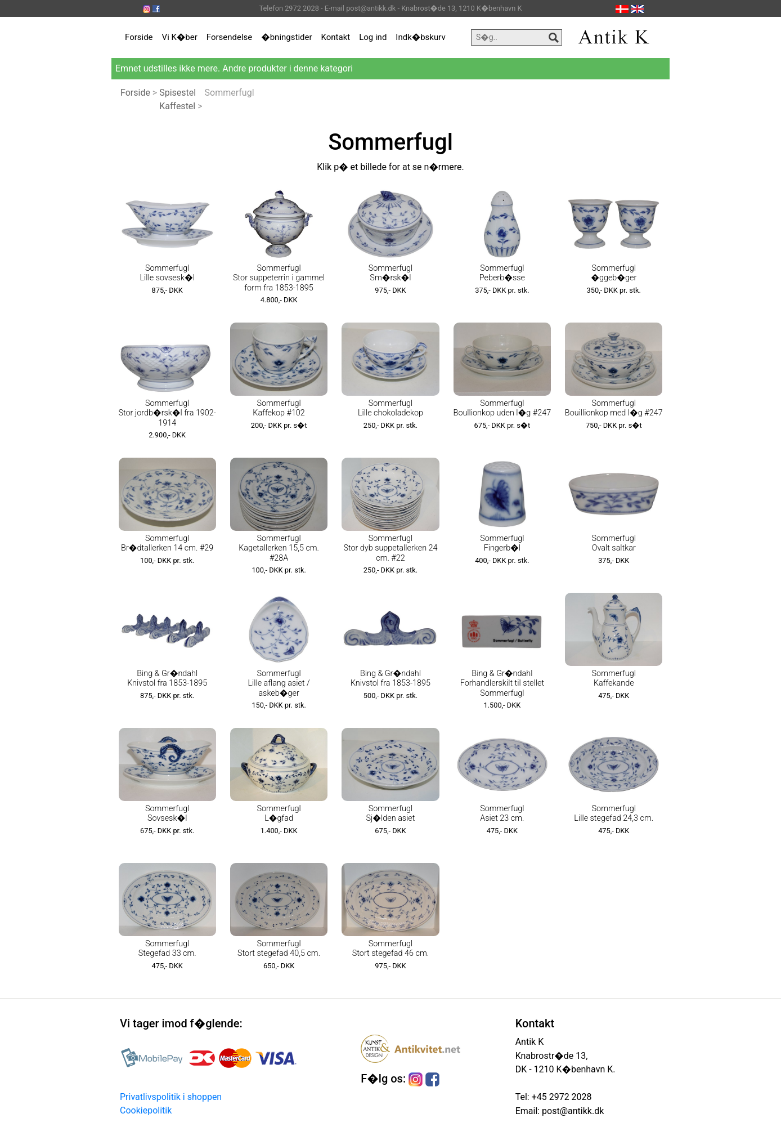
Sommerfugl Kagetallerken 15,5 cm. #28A (279, 548)
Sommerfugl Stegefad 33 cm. (167, 948)
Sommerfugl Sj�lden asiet (390, 813)
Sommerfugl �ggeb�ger (613, 273)
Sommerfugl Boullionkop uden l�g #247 (502, 408)
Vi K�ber (180, 37)
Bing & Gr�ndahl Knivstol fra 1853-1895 (167, 678)
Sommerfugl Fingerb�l (502, 543)
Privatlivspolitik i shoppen (171, 1097)
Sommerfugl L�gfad (278, 813)
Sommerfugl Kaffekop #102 (279, 408)
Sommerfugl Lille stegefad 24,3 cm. (613, 813)
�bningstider (286, 37)
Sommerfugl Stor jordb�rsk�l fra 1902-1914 (167, 413)
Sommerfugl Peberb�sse (502, 273)
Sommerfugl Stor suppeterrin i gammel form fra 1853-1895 (279, 278)
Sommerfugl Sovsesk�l (167, 813)
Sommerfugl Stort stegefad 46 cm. (390, 948)
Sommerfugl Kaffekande (614, 678)
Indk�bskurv (420, 37)
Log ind (373, 37)
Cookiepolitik (146, 1110)
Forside (139, 37)
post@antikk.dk (572, 1111)
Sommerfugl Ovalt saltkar (614, 543)
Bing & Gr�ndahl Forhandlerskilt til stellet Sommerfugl (502, 683)
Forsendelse (230, 37)
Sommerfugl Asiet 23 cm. (502, 813)
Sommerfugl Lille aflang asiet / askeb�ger (278, 683)
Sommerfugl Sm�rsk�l (390, 273)
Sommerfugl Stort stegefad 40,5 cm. (278, 948)
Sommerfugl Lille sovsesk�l (167, 273)
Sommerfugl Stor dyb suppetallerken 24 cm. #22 (390, 548)
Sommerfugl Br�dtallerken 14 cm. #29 (167, 543)
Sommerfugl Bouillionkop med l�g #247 (614, 408)
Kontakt (336, 37)
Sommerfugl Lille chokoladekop (390, 408)
